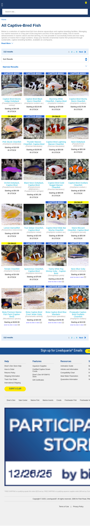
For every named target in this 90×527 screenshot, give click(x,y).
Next (81, 52)
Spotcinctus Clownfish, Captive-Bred (34, 270)
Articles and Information (69, 369)
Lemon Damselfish (12, 228)
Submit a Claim (15, 389)
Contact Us (79, 5)
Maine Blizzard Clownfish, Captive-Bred (78, 229)
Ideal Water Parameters (69, 376)
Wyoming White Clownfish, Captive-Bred (56, 100)
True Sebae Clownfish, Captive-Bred (34, 229)
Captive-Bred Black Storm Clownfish (34, 100)
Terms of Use (64, 507)
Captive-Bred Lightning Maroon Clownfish (56, 143)
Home (3, 19)
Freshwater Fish (71, 400)
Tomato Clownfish (12, 269)
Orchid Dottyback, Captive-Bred (12, 184)
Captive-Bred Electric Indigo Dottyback (12, 100)
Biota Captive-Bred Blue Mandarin (56, 313)
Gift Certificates (38, 380)
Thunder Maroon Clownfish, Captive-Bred (34, 143)
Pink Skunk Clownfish (12, 142)
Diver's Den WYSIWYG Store (41, 376)
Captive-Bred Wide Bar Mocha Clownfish (56, 229)
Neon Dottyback (78, 142)
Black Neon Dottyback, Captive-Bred (34, 184)
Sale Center (23, 400)
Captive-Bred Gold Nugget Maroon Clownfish (56, 185)
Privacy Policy (78, 507)
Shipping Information (12, 376)
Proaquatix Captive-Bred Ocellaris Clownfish (78, 314)
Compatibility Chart (68, 373)
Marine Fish (35, 400)
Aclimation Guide (67, 366)
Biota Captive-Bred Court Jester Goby (34, 313)
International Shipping (12, 383)
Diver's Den (11, 400)
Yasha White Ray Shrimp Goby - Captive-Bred (56, 271)
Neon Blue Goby (78, 269)
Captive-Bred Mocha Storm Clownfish (78, 100)
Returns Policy (9, 373)
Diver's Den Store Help (12, 366)
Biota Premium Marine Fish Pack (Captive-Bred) (12, 314)
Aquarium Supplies (40, 366)
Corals (59, 400)
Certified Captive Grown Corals (41, 370)
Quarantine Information (69, 379)
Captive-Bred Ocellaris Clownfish (78, 184)
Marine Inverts (48, 400)
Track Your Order (10, 379)
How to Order (9, 369)
